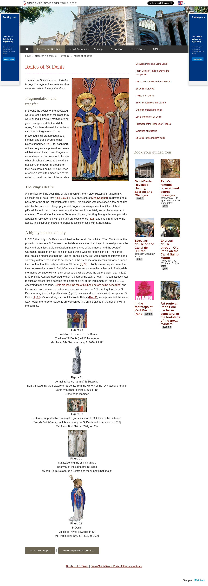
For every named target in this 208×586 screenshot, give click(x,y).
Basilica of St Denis (77, 566)
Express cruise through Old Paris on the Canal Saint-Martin (170, 249)
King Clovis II (62, 198)
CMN (155, 49)
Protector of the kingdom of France (153, 124)
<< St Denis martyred (40, 550)
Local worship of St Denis (149, 116)
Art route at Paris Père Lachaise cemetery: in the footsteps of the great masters (170, 314)
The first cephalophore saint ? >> (78, 550)
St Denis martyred (145, 88)
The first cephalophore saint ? (151, 102)
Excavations (137, 49)
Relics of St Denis (145, 95)
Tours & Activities (77, 49)
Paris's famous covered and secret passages (170, 188)
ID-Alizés (199, 580)
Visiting (98, 49)
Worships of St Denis (146, 131)
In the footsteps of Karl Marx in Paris (144, 308)
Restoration (116, 49)
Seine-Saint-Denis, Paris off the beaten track (116, 566)
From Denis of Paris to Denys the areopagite (152, 73)
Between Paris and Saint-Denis (151, 64)
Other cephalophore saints (149, 109)
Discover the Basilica (48, 49)
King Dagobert (99, 198)
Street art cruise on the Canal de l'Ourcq (144, 246)
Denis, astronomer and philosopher (153, 81)
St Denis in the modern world (150, 138)
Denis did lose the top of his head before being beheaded (88, 285)
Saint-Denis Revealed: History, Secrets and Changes (143, 188)
